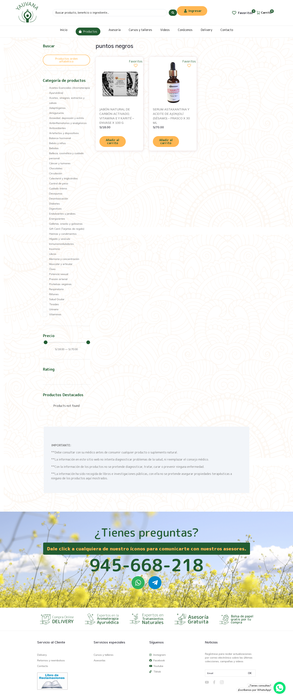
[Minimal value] (67, 342)
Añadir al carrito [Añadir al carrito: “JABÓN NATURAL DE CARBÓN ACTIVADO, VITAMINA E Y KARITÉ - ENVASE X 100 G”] (112, 141)
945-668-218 (146, 565)
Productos (88, 31)
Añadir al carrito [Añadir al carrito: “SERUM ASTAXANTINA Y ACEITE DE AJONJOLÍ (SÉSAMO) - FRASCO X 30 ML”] (166, 141)
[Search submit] (173, 13)
